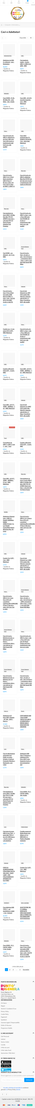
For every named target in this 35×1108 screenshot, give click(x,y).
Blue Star (23, 170)
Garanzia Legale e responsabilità (10, 1022)
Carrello (3, 1045)
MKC (22, 55)
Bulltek (6, 512)
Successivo (26, 969)
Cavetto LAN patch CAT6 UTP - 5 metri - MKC (26, 444)
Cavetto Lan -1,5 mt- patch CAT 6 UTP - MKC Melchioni (9, 331)
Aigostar (23, 286)
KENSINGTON (7, 55)
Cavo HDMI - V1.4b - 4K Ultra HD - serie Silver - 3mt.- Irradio (9, 100)
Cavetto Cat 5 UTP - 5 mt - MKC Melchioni (25, 869)
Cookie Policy (5, 1014)
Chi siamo (4, 1003)
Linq (5, 749)
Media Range (24, 827)
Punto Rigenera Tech (25, 247)
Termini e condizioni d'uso (8, 1008)
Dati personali (5, 1036)
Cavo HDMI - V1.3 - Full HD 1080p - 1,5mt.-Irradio (8, 947)
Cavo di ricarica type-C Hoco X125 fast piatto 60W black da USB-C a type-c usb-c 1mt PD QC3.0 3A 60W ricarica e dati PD (9, 296)
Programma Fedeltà (6, 1028)
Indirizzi (3, 1039)
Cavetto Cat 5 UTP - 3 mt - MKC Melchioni (8, 560)
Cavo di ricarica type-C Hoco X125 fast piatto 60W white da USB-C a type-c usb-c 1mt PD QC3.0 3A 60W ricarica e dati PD (26, 951)
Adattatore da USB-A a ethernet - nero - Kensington (8, 62)
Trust (5, 438)
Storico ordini (5, 1042)
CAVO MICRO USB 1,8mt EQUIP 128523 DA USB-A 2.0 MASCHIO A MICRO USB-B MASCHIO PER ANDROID (25, 721)
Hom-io (6, 711)
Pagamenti (4, 1017)
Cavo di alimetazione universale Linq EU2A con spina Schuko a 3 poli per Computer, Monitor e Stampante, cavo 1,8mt (9, 759)
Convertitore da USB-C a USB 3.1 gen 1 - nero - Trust (9, 444)
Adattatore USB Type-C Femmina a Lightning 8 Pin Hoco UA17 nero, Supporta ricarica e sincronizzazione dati (25, 759)
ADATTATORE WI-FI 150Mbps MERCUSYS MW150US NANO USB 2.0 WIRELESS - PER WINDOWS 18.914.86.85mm (26, 913)
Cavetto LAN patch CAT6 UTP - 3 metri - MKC (9, 370)
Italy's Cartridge (25, 903)
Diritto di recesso (6, 1025)
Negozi (3, 1006)
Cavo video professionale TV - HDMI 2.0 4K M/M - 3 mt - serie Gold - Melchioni (26, 139)
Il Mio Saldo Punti (6, 1050)
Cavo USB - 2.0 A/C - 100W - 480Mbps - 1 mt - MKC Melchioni (26, 370)
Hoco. (5, 131)
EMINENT (6, 903)
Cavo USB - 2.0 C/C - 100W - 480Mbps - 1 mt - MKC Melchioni (9, 406)
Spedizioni (4, 1020)
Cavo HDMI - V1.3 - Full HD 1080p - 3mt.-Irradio (25, 793)
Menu (4, 1)
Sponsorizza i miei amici (8, 1053)
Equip (22, 711)
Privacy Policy (5, 1011)
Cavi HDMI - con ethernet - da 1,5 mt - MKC (9, 255)
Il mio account (5, 1047)
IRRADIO (6, 93)
